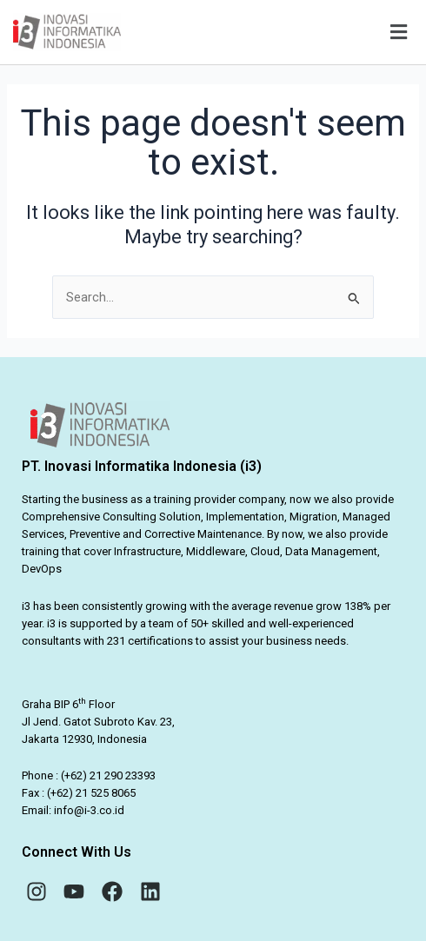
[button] (275, 33)
